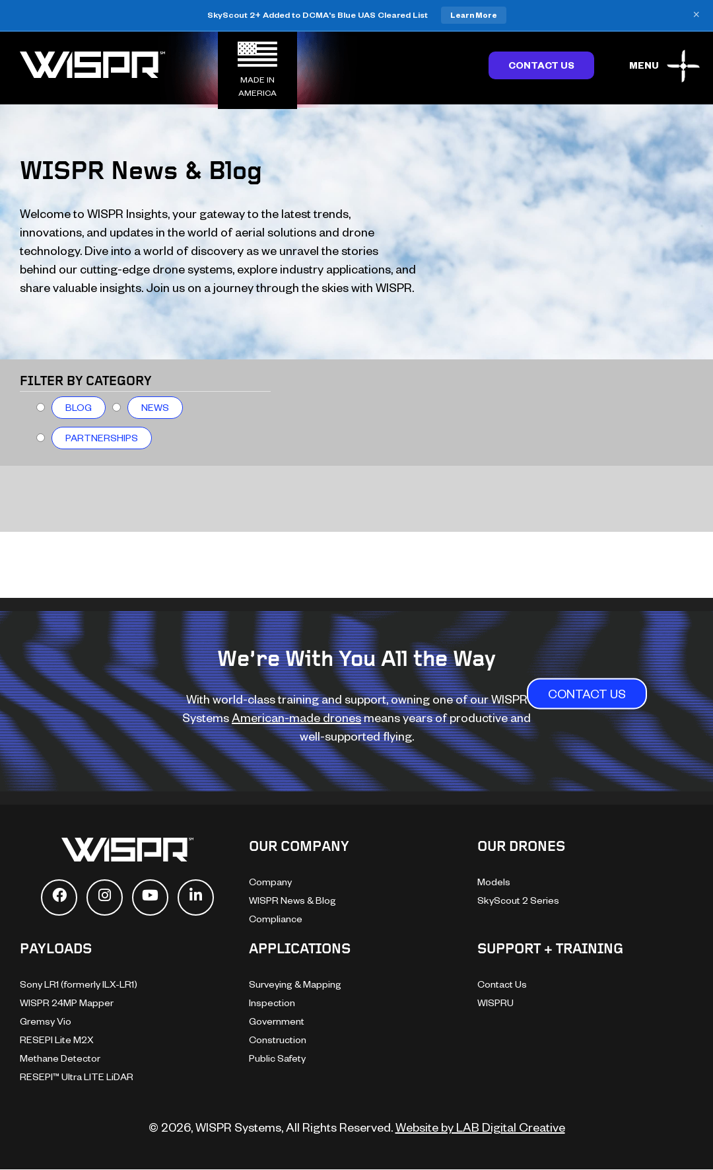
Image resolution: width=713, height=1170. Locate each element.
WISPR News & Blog (292, 900)
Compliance (275, 918)
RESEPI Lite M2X (57, 1039)
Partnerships (101, 437)
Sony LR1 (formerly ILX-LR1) (78, 984)
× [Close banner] (696, 15)
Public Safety (277, 1058)
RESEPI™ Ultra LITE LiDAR (76, 1076)
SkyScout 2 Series (518, 900)
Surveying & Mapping (295, 984)
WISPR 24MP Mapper (67, 1002)
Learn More (473, 15)
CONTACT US (587, 693)
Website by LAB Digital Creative (480, 1126)
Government (276, 1021)
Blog (78, 407)
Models (493, 881)
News (155, 407)
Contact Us (541, 65)
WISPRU (495, 1002)
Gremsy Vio (45, 1021)
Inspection (272, 1002)
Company (270, 881)
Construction (277, 1039)
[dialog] (688, 1143)
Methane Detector (60, 1058)
